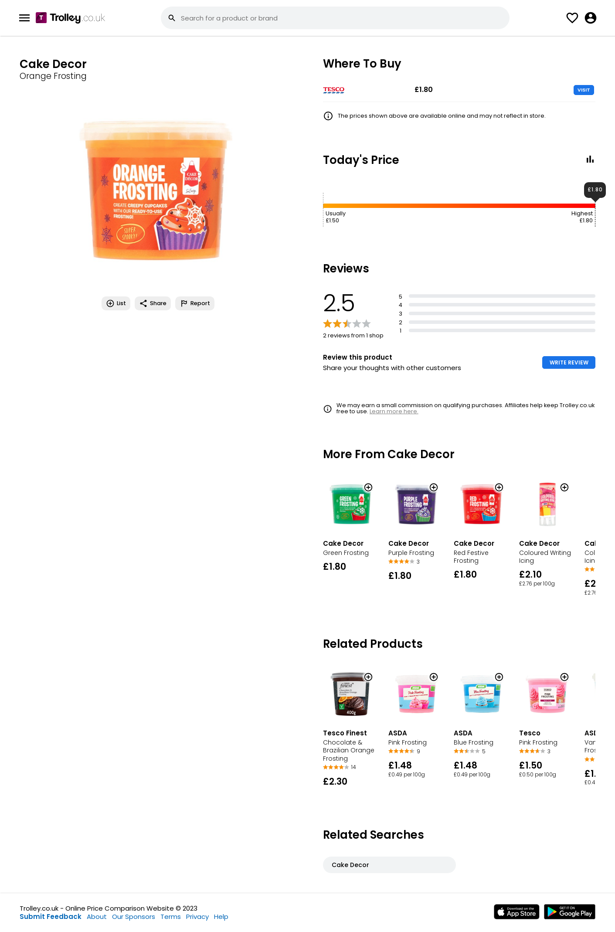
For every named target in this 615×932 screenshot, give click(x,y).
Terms (170, 916)
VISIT (584, 89)
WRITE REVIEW (569, 362)
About (97, 916)
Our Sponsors (133, 916)
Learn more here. (394, 411)
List (116, 303)
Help (221, 916)
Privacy (197, 916)
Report (195, 303)
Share (152, 303)
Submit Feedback (51, 916)
